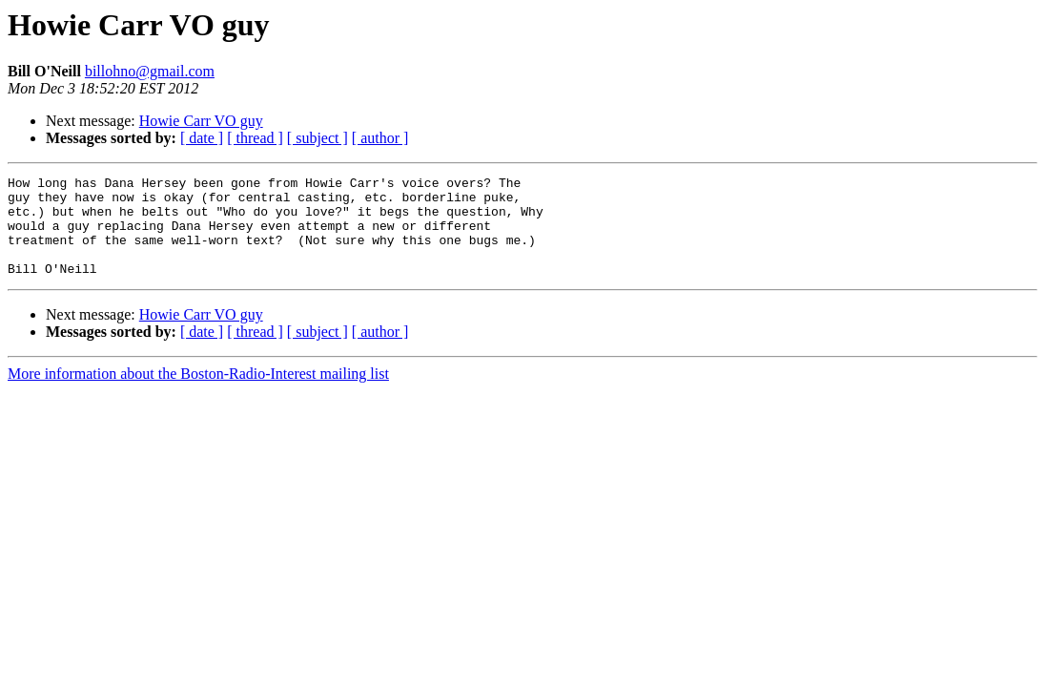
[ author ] (380, 138)
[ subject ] (317, 138)
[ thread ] (255, 138)
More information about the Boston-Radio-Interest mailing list (198, 393)
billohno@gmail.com (150, 71)
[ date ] (201, 138)
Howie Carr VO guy (201, 121)
